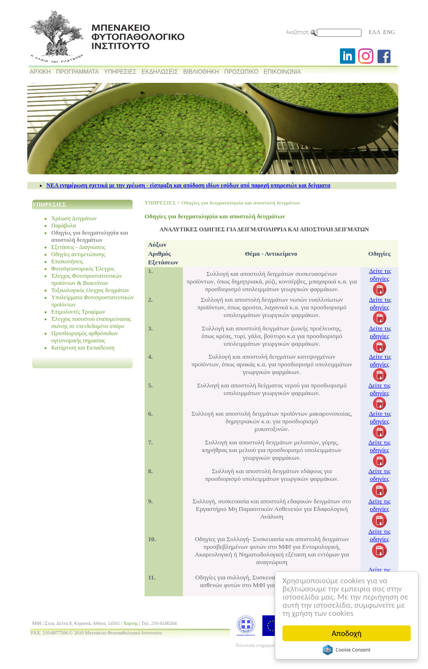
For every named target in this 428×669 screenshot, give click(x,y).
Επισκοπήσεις (67, 261)
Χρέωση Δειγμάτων (74, 218)
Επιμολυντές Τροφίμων (78, 311)
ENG (389, 32)
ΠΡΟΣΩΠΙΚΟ (241, 71)
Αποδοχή (346, 633)
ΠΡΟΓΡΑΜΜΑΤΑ (77, 71)
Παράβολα (63, 225)
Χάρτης (131, 623)
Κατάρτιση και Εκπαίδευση (82, 347)
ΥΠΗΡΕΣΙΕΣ (120, 71)
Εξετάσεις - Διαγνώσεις (78, 247)
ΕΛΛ (374, 32)
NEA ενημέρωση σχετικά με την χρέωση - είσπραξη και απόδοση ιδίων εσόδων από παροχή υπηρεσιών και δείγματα (188, 185)
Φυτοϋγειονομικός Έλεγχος (82, 268)
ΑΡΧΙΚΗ (40, 71)
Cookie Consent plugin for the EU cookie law (347, 650)
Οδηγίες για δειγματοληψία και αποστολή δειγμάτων (89, 236)
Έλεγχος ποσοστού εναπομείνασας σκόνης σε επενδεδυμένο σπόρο (91, 322)
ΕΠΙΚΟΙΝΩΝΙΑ (282, 71)
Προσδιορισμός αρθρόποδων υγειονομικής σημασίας (84, 337)
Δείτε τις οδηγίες (380, 274)
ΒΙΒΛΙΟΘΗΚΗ (201, 71)
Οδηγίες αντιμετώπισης (78, 254)
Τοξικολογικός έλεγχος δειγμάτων (90, 290)
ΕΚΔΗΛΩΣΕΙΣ (160, 71)
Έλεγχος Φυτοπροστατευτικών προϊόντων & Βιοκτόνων (86, 279)
